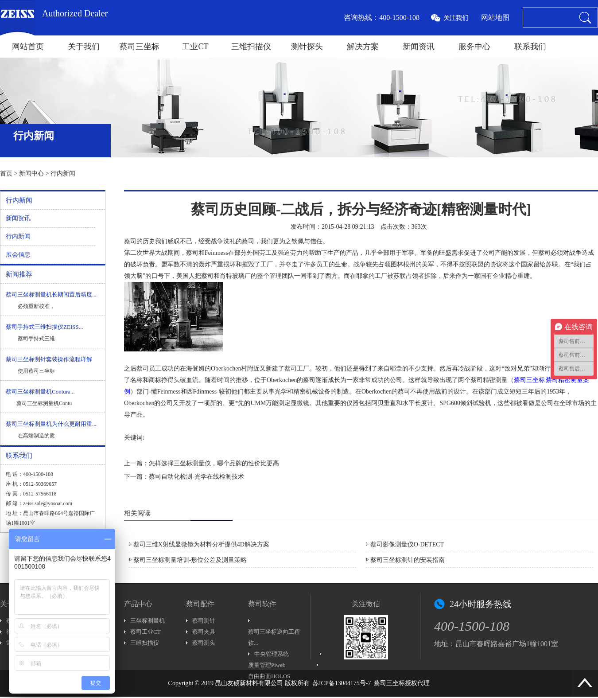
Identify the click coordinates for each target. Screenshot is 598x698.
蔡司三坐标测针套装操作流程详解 (49, 359)
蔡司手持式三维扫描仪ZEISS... (44, 327)
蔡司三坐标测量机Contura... (40, 391)
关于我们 (84, 46)
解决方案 (363, 46)
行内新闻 (62, 173)
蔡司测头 (203, 643)
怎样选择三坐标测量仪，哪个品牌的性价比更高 (214, 463)
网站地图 (495, 17)
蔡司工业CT (145, 631)
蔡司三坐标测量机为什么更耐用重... (51, 424)
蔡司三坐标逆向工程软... (274, 637)
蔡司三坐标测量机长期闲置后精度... (51, 294)
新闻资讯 (419, 46)
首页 (6, 173)
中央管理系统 (271, 654)
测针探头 (307, 46)
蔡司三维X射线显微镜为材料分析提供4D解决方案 (201, 544)
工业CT (195, 46)
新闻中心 (31, 173)
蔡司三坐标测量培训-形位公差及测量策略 (190, 560)
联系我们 (530, 46)
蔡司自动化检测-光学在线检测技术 (196, 476)
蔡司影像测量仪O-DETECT (407, 544)
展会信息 (18, 254)
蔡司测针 (203, 620)
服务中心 (474, 46)
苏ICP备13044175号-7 (342, 683)
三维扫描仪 (251, 46)
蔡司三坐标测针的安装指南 (407, 560)
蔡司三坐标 (139, 46)
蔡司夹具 (203, 631)
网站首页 (28, 46)
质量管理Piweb (267, 665)
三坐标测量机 (147, 620)
